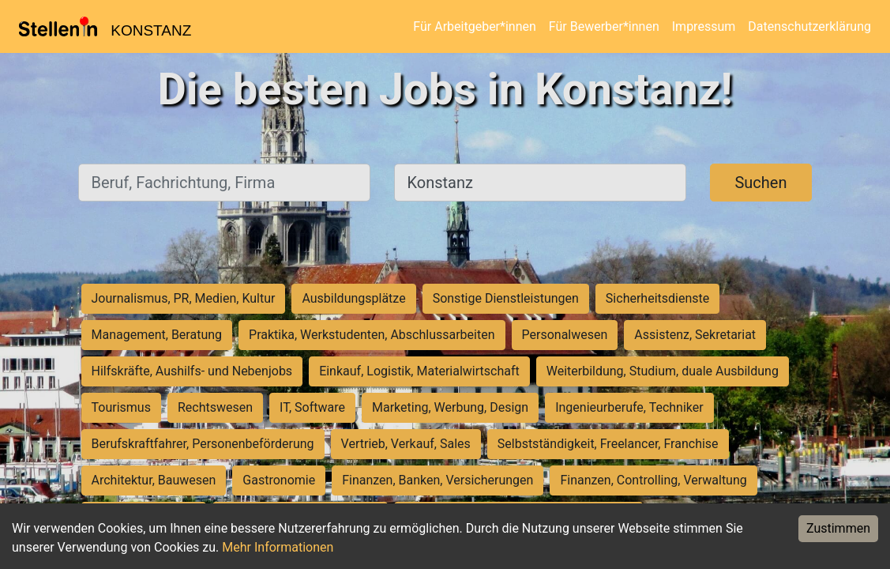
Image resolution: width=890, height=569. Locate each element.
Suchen (760, 182)
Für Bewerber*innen (604, 26)
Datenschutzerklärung (809, 26)
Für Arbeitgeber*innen (474, 26)
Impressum (704, 26)
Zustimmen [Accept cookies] (838, 528)
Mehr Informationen (277, 547)
